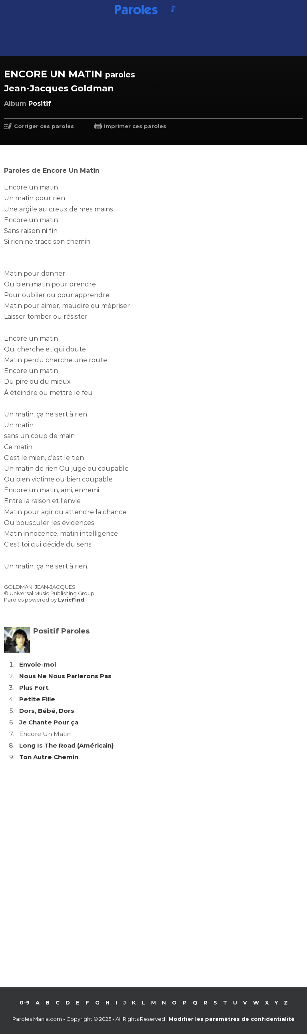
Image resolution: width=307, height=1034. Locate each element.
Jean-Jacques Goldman (59, 88)
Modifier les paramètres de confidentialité (232, 1019)
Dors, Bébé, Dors (46, 710)
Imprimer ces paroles (135, 126)
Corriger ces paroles (44, 126)
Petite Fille (37, 699)
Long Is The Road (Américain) (66, 745)
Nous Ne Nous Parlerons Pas (65, 676)
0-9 (25, 1002)
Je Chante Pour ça (48, 722)
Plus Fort (34, 687)
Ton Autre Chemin (48, 757)
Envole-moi (37, 664)
